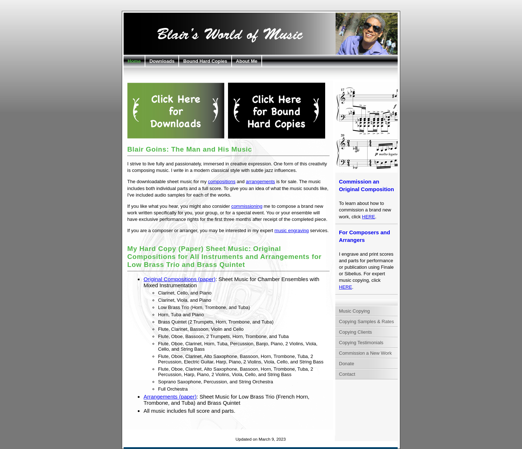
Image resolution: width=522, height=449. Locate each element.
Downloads (161, 61)
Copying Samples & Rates (366, 321)
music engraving (291, 230)
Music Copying (354, 311)
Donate (346, 363)
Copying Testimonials (361, 342)
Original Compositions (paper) (179, 279)
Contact (347, 374)
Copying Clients (355, 332)
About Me (246, 61)
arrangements (260, 181)
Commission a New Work (365, 353)
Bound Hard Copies (205, 61)
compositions (222, 181)
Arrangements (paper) (170, 397)
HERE (368, 216)
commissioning (246, 206)
